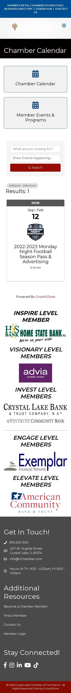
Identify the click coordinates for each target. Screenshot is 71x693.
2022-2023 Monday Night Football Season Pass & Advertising (35, 254)
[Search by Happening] (35, 158)
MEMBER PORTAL (18, 5)
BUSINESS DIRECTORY (18, 8)
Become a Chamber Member (26, 606)
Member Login (15, 634)
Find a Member (15, 615)
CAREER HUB (44, 8)
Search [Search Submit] (35, 167)
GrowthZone (45, 297)
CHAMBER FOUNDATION (46, 5)
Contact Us (12, 625)
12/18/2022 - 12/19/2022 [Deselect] (22, 185)
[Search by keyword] (35, 149)
